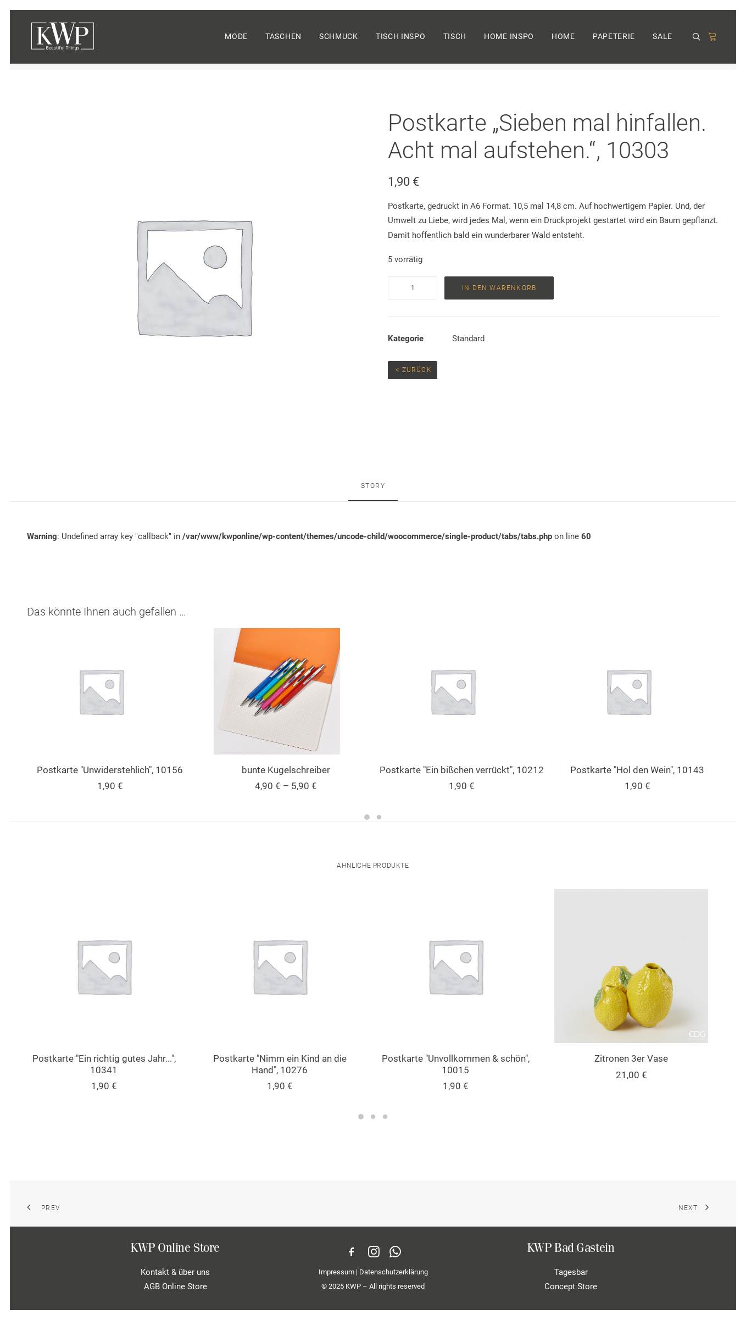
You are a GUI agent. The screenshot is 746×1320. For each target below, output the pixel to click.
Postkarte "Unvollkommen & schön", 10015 (456, 1064)
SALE (662, 40)
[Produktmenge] (412, 288)
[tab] (373, 490)
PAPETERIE (614, 40)
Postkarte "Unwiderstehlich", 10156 (110, 769)
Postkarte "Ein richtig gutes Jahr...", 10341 (104, 1064)
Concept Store (570, 1286)
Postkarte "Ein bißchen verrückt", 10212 (462, 769)
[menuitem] (236, 40)
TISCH (455, 40)
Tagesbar (571, 1272)
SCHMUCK (338, 40)
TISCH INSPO (401, 40)
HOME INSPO (509, 40)
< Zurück (412, 370)
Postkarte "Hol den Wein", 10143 (637, 769)
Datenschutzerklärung (393, 1272)
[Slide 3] (385, 1116)
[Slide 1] (367, 817)
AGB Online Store (175, 1286)
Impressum (336, 1272)
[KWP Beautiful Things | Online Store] (61, 40)
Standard (468, 338)
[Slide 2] (379, 817)
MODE (236, 40)
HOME (563, 40)
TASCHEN (283, 40)
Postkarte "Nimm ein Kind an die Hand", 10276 (280, 1064)
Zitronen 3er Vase (631, 1058)
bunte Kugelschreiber (286, 769)
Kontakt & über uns (175, 1272)
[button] (698, 40)
